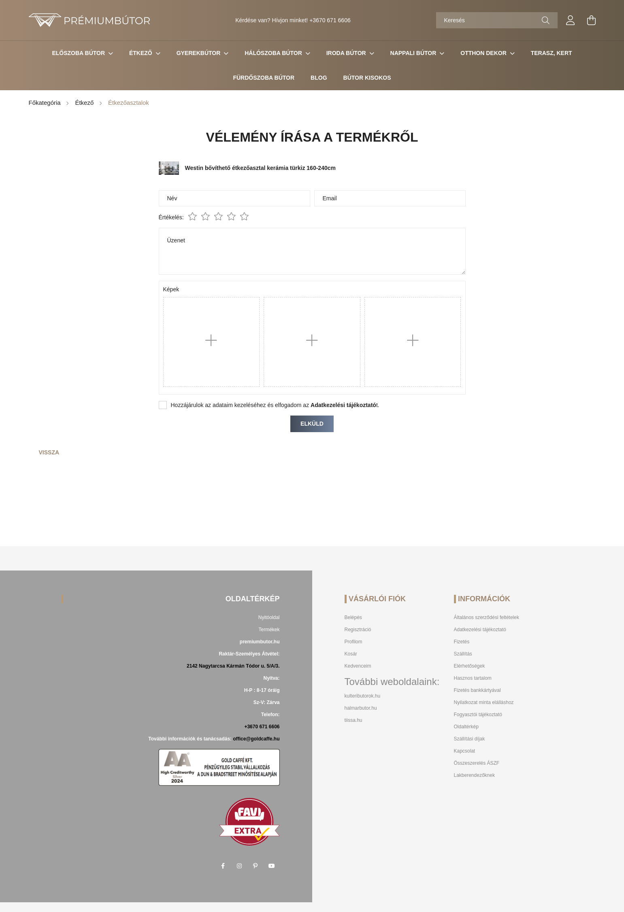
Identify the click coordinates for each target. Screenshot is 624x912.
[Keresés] (497, 20)
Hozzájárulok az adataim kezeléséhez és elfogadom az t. (275, 405)
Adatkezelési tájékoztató (480, 629)
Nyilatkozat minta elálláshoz (484, 702)
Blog (319, 77)
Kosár (351, 654)
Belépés (353, 617)
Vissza (49, 452)
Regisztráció (358, 629)
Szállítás (463, 654)
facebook (223, 866)
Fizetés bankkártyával (477, 690)
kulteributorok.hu (363, 696)
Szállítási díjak (469, 739)
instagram (239, 866)
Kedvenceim (358, 666)
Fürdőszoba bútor (263, 77)
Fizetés (462, 642)
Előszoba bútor (79, 53)
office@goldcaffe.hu (256, 739)
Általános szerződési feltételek (486, 617)
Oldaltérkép (466, 727)
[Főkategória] (45, 103)
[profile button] (570, 20)
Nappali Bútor (414, 53)
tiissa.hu (353, 720)
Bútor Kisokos (367, 77)
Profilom (353, 642)
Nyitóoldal (269, 617)
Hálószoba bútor (274, 53)
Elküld (312, 423)
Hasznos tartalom (473, 678)
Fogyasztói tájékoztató (478, 714)
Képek (171, 289)
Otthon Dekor (484, 53)
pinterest (255, 866)
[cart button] (592, 20)
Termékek (268, 629)
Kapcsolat (464, 751)
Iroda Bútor (347, 53)
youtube (272, 866)
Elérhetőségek (469, 666)
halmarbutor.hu (361, 708)
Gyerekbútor (199, 53)
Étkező (141, 53)
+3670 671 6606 (330, 20)
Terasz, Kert (551, 53)
